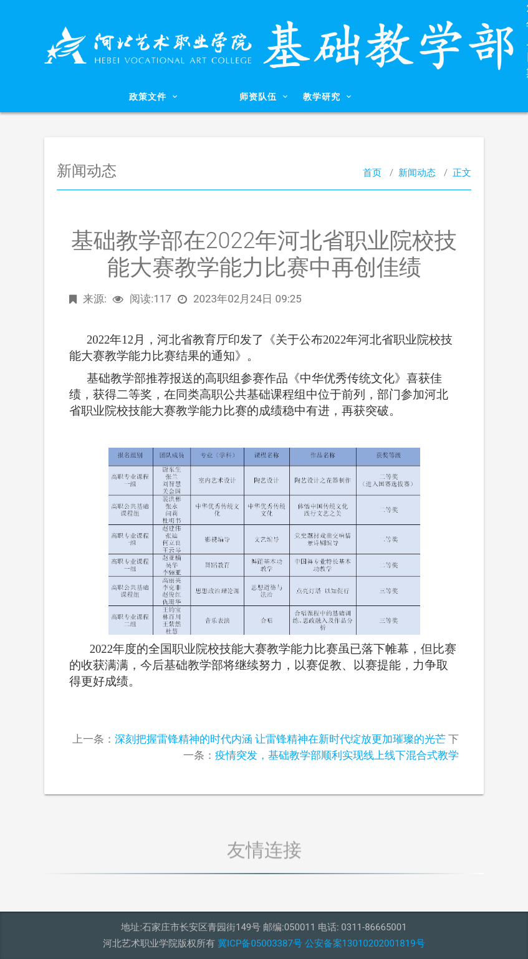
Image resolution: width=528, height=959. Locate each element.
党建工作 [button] (381, 97)
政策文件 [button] (153, 97)
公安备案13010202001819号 (365, 943)
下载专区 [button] (427, 97)
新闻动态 (417, 172)
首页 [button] (56, 97)
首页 (372, 172)
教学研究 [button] (327, 97)
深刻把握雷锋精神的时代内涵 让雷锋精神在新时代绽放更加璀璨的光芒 (280, 739)
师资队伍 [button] (263, 97)
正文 (462, 172)
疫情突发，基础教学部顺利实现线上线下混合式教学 (337, 755)
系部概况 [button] (96, 97)
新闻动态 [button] (207, 97)
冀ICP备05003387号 (260, 943)
